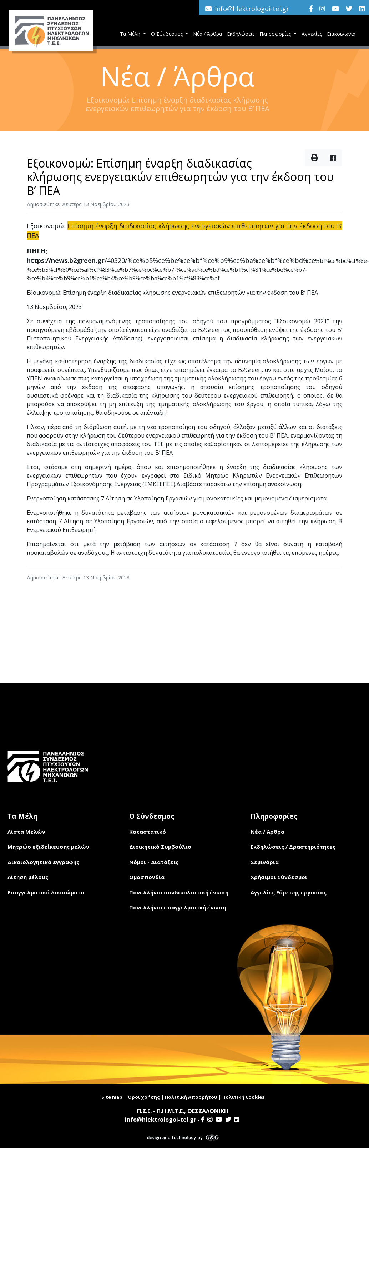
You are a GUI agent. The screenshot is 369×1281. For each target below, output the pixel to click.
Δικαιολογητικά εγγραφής (43, 862)
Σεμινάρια (265, 862)
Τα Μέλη (131, 33)
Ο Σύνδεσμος (167, 33)
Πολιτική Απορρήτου (191, 1097)
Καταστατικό (147, 831)
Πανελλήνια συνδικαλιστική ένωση (178, 892)
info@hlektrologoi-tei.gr (252, 8)
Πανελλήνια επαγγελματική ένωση (177, 907)
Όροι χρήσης (143, 1097)
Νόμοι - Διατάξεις (153, 862)
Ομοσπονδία (147, 877)
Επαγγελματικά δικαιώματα (45, 892)
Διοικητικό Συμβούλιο (160, 846)
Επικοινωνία (341, 33)
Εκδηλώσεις (240, 33)
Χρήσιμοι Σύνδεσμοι (279, 877)
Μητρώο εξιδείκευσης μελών (48, 846)
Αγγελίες (312, 33)
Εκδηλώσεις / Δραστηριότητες (293, 846)
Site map (111, 1097)
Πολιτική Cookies (243, 1097)
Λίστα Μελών (26, 831)
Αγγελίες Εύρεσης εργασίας (289, 892)
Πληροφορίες (275, 33)
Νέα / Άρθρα (207, 33)
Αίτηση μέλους (27, 877)
